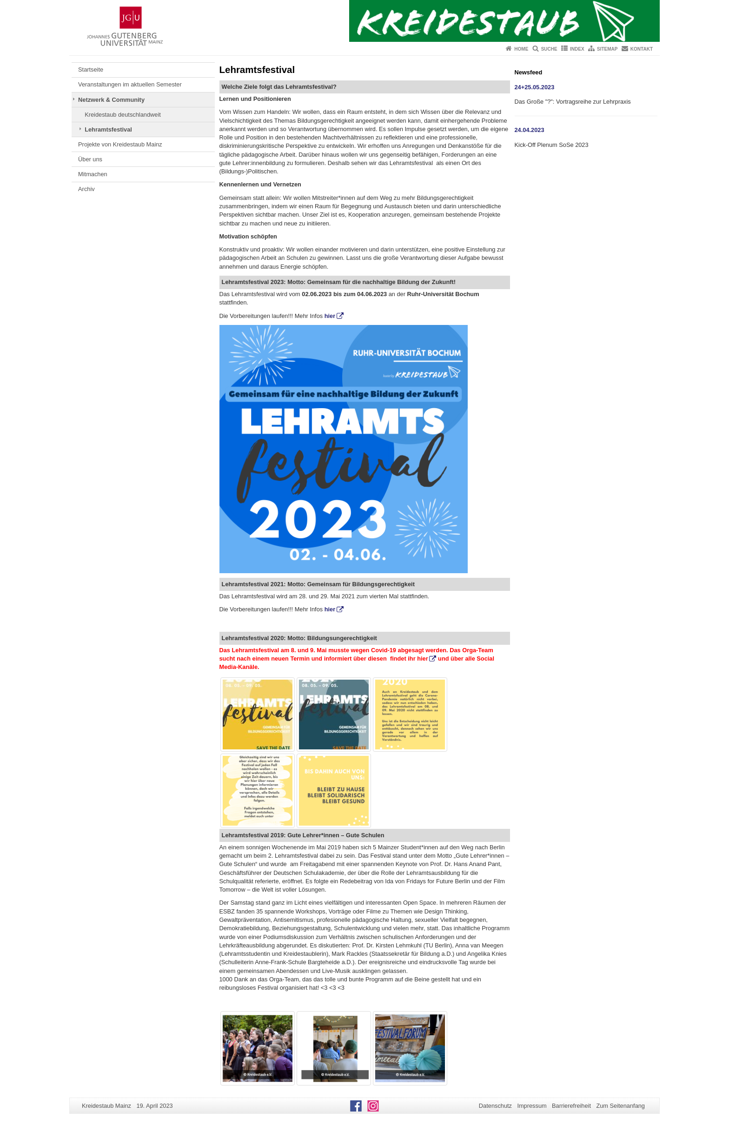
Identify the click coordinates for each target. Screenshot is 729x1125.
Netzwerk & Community (111, 99)
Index (577, 49)
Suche (549, 49)
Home (521, 49)
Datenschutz (495, 1105)
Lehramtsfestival (108, 129)
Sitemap (607, 49)
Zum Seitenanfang (620, 1105)
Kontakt (641, 49)
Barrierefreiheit (571, 1105)
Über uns (90, 159)
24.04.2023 (529, 129)
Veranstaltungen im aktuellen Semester (130, 84)
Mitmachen (92, 174)
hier (330, 315)
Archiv (86, 188)
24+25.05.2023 (535, 87)
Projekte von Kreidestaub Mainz (120, 144)
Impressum (531, 1105)
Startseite (90, 69)
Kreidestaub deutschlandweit (123, 114)
